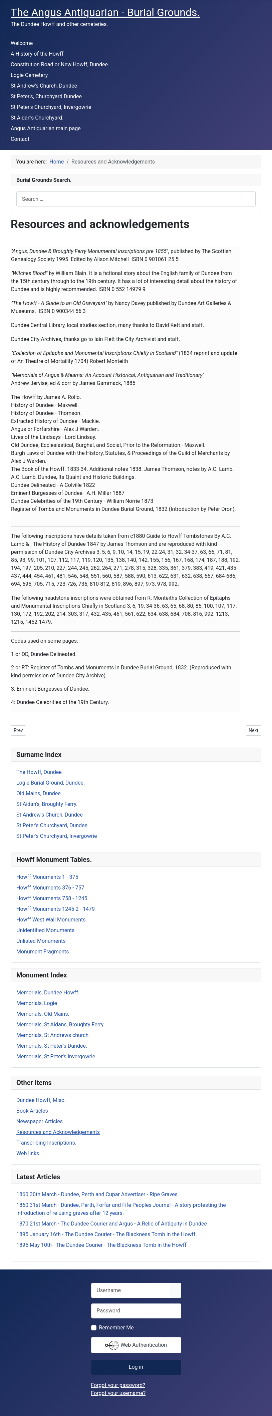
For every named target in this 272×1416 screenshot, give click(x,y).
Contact (20, 139)
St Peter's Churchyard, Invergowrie (51, 107)
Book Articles (32, 1111)
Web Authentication (136, 1345)
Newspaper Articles (39, 1121)
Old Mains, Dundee (38, 793)
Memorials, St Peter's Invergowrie (55, 1056)
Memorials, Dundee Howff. (47, 992)
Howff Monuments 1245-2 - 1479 (55, 909)
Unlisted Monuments (41, 941)
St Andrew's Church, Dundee (44, 86)
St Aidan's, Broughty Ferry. (46, 804)
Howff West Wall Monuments (51, 919)
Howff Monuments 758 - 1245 (51, 898)
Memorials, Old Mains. (42, 1014)
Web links (27, 1153)
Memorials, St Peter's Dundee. (51, 1046)
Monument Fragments (42, 951)
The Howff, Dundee (39, 772)
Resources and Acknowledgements (58, 1132)
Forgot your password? (118, 1385)
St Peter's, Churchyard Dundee (46, 96)
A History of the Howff (37, 54)
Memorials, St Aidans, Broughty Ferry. (60, 1024)
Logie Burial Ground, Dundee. (50, 783)
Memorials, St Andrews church (52, 1035)
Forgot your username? (118, 1393)
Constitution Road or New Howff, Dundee (59, 64)
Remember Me (116, 1327)
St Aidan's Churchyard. (37, 118)
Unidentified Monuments (45, 930)
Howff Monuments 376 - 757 (50, 888)
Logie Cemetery (29, 75)
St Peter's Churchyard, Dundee (51, 825)
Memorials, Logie (36, 1003)
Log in (136, 1367)
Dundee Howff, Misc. (41, 1100)
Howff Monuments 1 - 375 (47, 877)
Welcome (22, 43)
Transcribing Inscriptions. (46, 1143)
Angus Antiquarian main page (46, 128)
